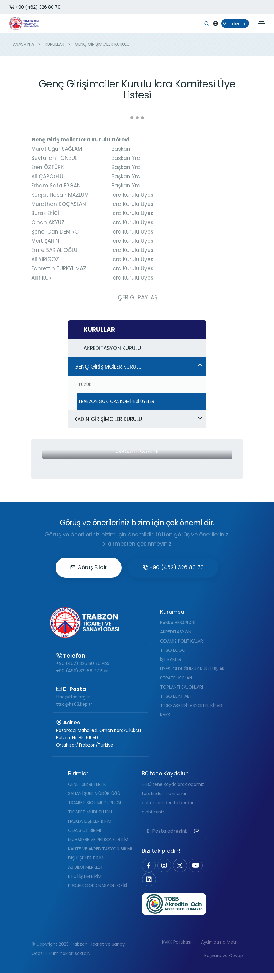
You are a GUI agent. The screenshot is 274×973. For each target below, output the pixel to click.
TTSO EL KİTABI (175, 696)
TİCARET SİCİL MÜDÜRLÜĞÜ (95, 803)
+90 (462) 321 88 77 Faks (83, 671)
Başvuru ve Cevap (223, 955)
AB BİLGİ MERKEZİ (85, 867)
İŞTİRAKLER (170, 659)
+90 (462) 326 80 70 (34, 7)
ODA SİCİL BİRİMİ (84, 830)
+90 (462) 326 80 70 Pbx (82, 663)
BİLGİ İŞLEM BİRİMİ (85, 876)
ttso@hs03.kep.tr (74, 704)
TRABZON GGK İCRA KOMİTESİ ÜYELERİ (116, 401)
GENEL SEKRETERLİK (87, 784)
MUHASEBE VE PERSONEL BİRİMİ (98, 839)
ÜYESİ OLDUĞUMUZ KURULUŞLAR (192, 669)
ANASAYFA (23, 44)
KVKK (165, 715)
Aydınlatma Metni (220, 942)
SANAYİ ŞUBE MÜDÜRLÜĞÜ (94, 793)
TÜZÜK (84, 384)
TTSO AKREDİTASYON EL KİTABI (191, 705)
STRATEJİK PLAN (176, 678)
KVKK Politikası (176, 942)
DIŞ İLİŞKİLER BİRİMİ (86, 858)
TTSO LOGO (173, 650)
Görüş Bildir (88, 567)
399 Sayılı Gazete (137, 451)
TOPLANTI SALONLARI (181, 687)
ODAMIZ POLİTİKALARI (182, 641)
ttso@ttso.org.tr (73, 697)
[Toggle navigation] (261, 23)
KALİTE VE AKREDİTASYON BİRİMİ (100, 849)
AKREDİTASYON (175, 632)
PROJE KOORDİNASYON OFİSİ (97, 885)
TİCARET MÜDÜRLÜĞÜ (90, 812)
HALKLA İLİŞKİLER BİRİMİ (90, 821)
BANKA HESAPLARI (177, 623)
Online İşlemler (234, 23)
